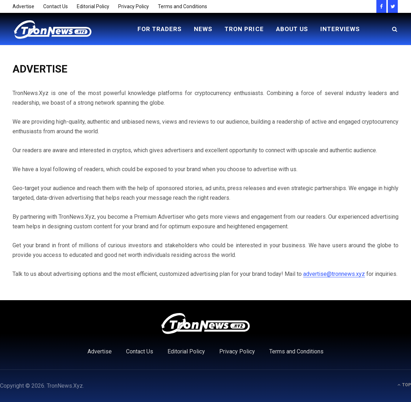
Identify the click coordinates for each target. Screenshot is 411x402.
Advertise (23, 6)
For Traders (159, 29)
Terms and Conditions (182, 6)
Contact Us (55, 6)
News (203, 29)
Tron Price (244, 29)
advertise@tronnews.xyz (334, 274)
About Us (292, 29)
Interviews (340, 29)
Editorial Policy (93, 6)
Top (404, 384)
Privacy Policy (133, 6)
